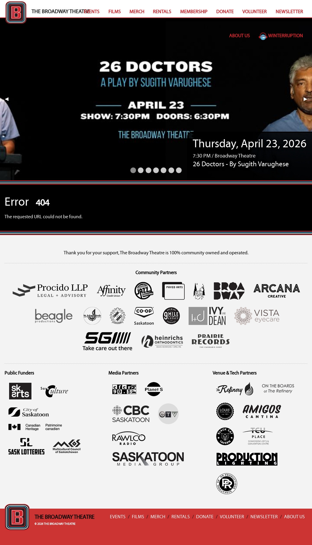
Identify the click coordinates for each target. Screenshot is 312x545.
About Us (239, 36)
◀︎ (9, 99)
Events (91, 12)
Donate (225, 12)
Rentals (162, 12)
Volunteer (254, 12)
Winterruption (281, 36)
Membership (193, 12)
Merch (136, 12)
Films (114, 12)
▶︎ (308, 99)
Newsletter (289, 12)
